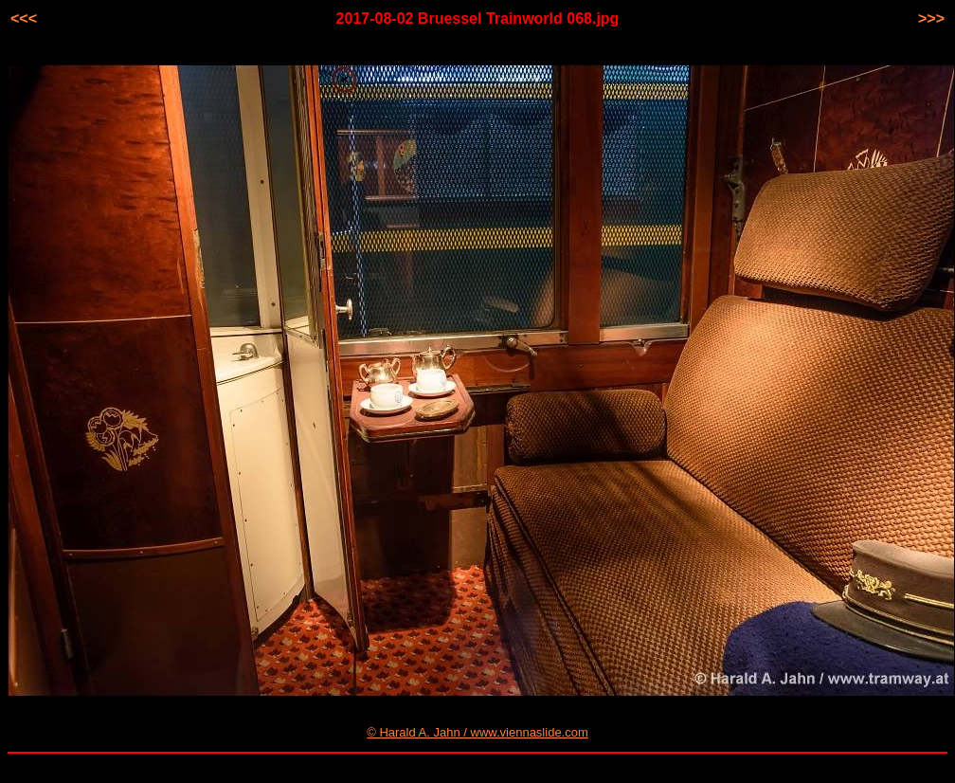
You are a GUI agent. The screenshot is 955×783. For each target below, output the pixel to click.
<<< (23, 18)
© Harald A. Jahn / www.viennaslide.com (477, 732)
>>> (931, 18)
